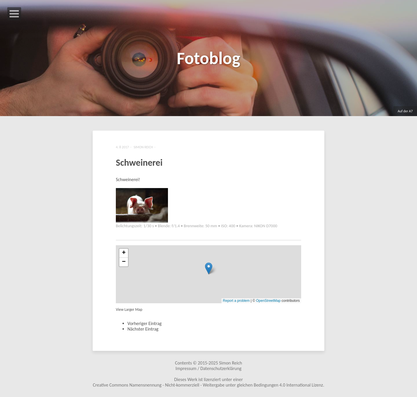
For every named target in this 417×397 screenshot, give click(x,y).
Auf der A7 (405, 111)
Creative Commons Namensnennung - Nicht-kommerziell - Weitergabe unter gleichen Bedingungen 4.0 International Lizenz (208, 385)
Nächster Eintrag (142, 329)
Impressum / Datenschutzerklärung (208, 368)
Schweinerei (139, 162)
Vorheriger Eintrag (144, 323)
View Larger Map (129, 309)
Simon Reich (230, 363)
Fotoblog (208, 58)
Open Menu (14, 13)
